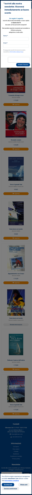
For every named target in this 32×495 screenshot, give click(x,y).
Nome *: (5, 36)
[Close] (4, 3)
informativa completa (12, 480)
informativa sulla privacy (16, 52)
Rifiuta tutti (23, 484)
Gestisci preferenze (10, 488)
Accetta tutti (8, 484)
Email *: (5, 43)
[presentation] (19, 59)
